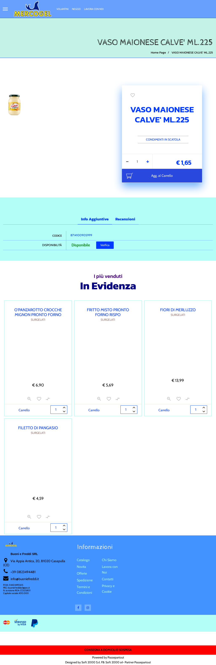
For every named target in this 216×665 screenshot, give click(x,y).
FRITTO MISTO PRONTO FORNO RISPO (108, 312)
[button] (68, 130)
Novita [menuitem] (81, 567)
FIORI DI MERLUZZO (178, 309)
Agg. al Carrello (162, 176)
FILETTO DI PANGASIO (38, 427)
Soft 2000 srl (114, 662)
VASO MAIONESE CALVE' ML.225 (192, 52)
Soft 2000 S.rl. (90, 662)
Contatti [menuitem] (107, 579)
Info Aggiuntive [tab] (95, 219)
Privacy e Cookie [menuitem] (108, 589)
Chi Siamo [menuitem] (109, 560)
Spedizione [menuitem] (85, 580)
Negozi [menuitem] (76, 9)
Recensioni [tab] (125, 219)
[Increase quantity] (148, 161)
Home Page (158, 52)
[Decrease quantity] (127, 161)
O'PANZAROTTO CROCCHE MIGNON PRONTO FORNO (38, 312)
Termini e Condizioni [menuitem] (84, 590)
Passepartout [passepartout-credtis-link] (116, 657)
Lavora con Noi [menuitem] (94, 9)
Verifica (104, 245)
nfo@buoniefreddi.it (25, 579)
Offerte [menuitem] (82, 573)
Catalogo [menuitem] (83, 560)
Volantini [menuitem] (63, 9)
